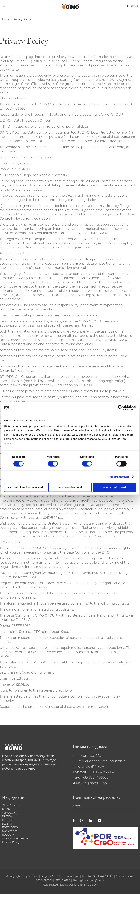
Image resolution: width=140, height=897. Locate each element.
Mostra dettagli (119, 476)
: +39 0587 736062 (101, 772)
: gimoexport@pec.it (91, 880)
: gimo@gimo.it (97, 783)
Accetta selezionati (70, 487)
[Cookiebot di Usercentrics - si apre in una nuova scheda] (120, 407)
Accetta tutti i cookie (114, 487)
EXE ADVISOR (89, 884)
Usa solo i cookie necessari (25, 487)
